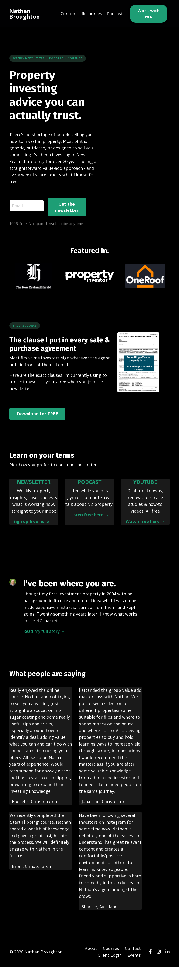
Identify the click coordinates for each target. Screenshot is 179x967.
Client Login (110, 955)
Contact (133, 948)
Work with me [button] (149, 14)
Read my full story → (44, 631)
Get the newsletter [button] (67, 207)
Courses (111, 948)
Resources (92, 13)
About (91, 948)
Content (69, 13)
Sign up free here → (33, 521)
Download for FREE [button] (37, 414)
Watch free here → (145, 521)
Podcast (115, 13)
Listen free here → (89, 515)
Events (134, 955)
